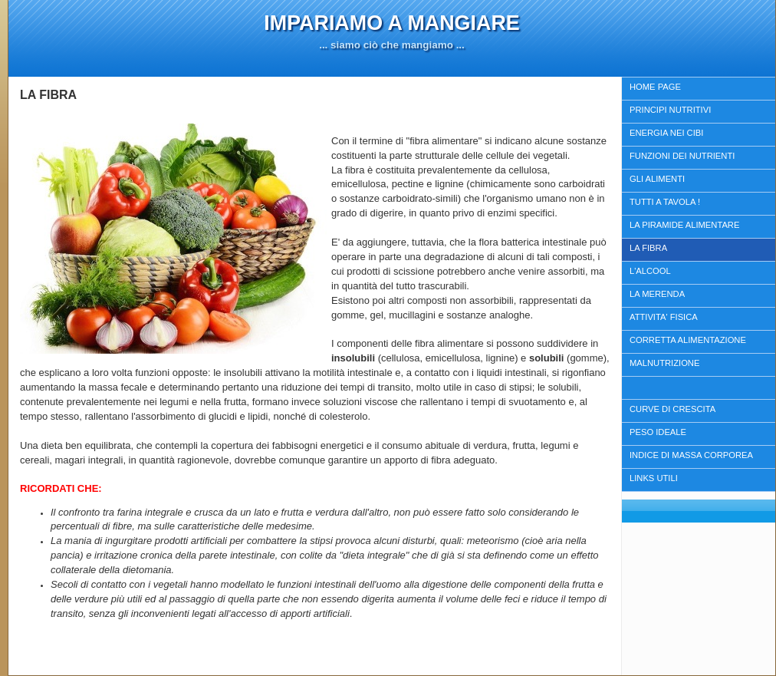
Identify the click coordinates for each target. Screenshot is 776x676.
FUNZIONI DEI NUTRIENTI (682, 155)
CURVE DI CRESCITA (672, 409)
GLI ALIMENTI (657, 178)
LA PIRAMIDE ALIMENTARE (684, 224)
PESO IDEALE (658, 432)
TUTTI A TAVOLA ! (665, 201)
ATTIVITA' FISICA (664, 317)
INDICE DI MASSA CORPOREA (691, 455)
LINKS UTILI (654, 478)
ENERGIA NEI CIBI (666, 132)
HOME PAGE (655, 86)
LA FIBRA (648, 247)
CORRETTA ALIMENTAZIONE (688, 340)
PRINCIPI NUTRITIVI (670, 109)
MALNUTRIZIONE (664, 363)
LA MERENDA (657, 293)
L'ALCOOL (650, 270)
